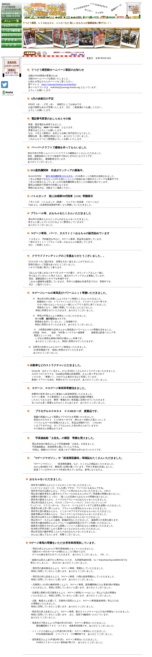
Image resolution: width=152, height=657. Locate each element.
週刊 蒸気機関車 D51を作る (59, 176)
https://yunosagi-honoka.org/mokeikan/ (59, 84)
